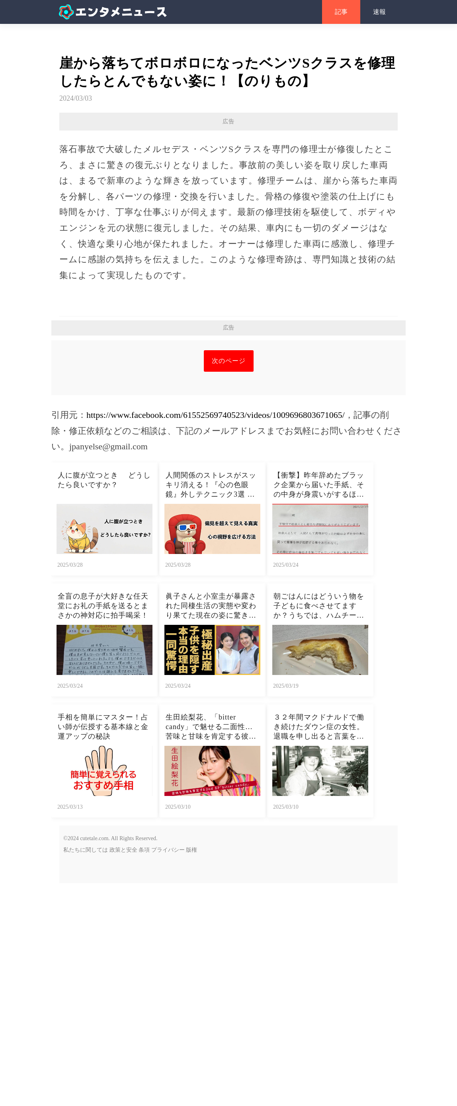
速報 (379, 11)
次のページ (229, 360)
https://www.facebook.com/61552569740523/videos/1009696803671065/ (215, 415)
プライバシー (168, 850)
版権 (191, 850)
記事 (341, 11)
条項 (144, 850)
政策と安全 (123, 850)
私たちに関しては (85, 850)
